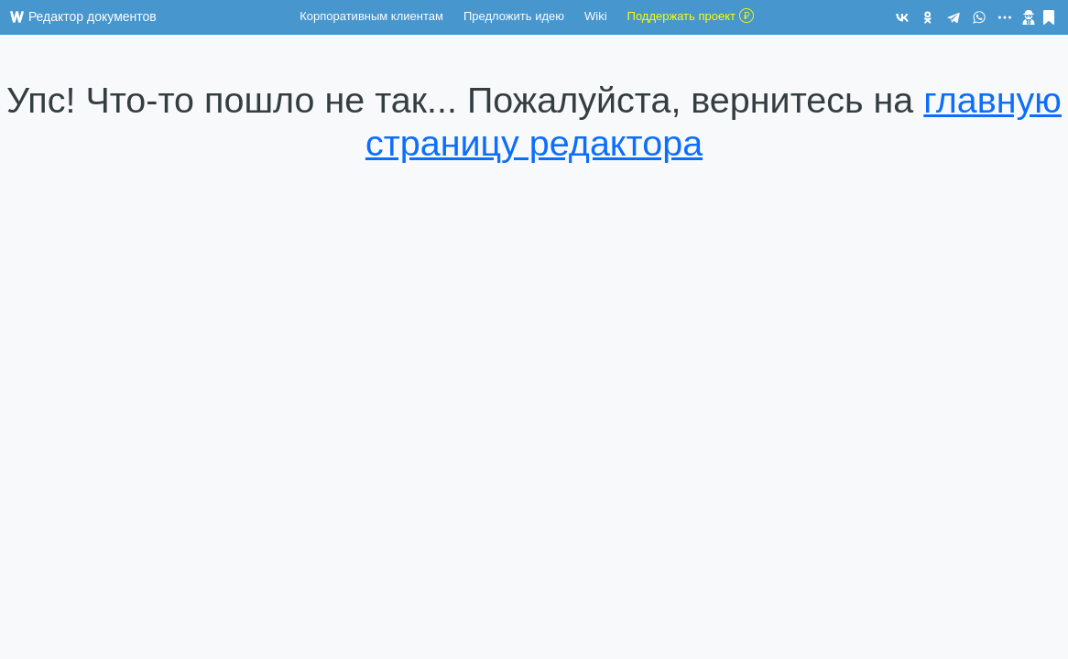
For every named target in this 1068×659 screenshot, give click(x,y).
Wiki (595, 16)
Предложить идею (513, 16)
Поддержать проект (690, 15)
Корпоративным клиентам (371, 16)
